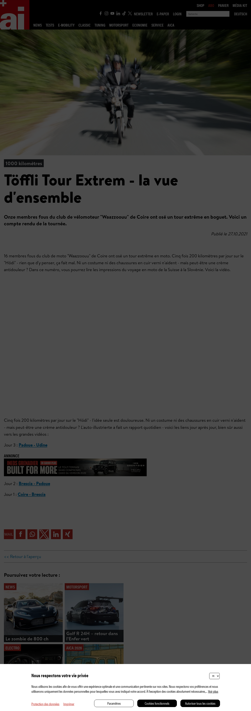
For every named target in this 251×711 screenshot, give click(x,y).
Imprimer (68, 703)
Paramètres (114, 703)
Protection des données (45, 703)
